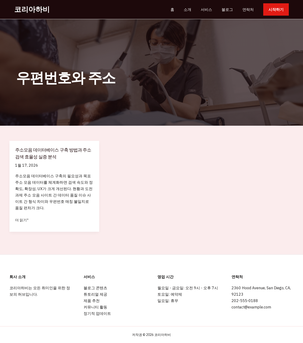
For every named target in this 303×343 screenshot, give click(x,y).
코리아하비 (32, 9)
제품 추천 (92, 300)
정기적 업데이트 (97, 313)
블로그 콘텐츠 (95, 287)
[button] (276, 9)
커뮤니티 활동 (95, 307)
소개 (194, 9)
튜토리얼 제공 (95, 294)
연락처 (249, 9)
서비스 (211, 9)
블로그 (230, 9)
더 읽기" (22, 220)
